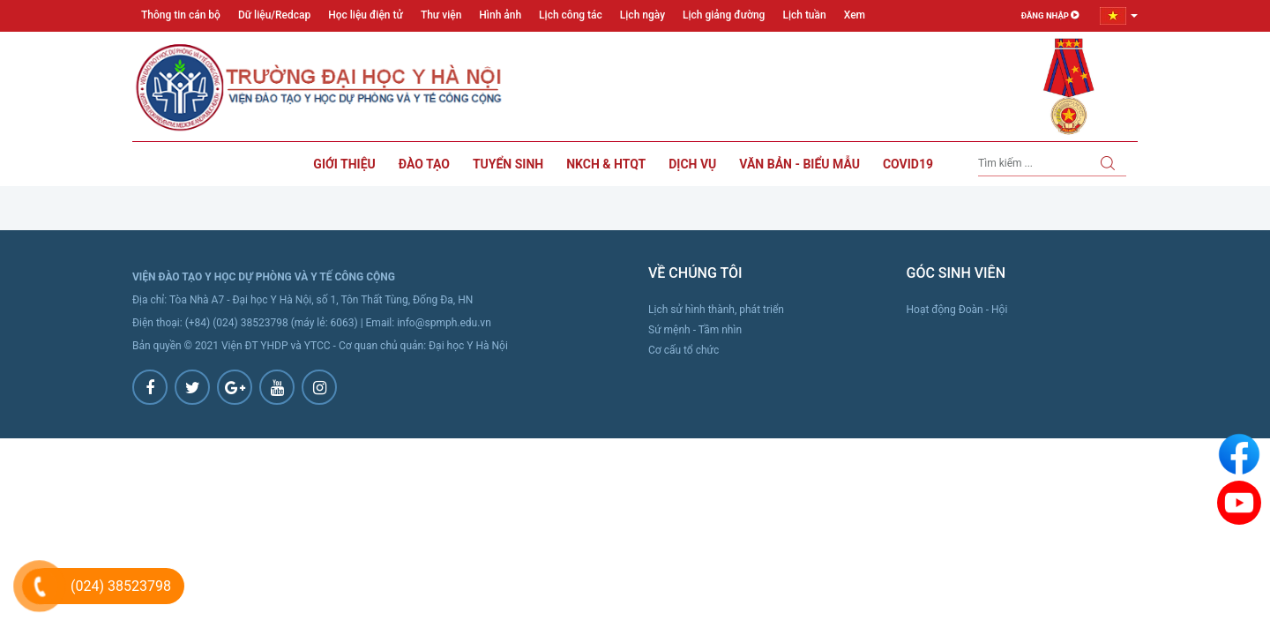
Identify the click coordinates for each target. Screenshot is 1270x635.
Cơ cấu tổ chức (683, 350)
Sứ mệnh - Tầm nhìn (695, 330)
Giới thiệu (344, 164)
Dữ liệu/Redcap (274, 15)
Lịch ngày (642, 15)
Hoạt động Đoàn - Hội (957, 309)
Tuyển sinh (508, 164)
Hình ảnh (500, 15)
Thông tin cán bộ (180, 15)
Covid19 (908, 164)
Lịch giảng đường (724, 15)
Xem (854, 15)
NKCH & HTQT (606, 164)
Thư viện (441, 15)
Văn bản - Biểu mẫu (799, 164)
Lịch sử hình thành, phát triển (716, 309)
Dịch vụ (692, 164)
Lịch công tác (570, 15)
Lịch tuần (804, 15)
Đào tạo (424, 164)
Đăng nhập (1049, 15)
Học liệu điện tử (365, 15)
